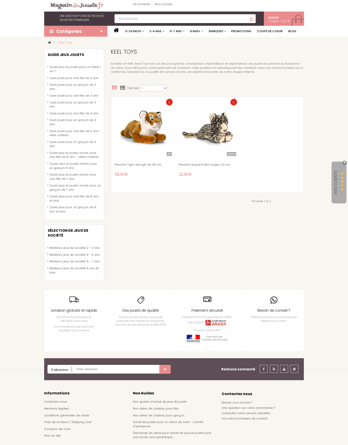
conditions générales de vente (66, 415)
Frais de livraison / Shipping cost (67, 422)
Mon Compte (163, 4)
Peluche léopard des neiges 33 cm (204, 165)
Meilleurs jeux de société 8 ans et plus (74, 270)
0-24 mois (133, 31)
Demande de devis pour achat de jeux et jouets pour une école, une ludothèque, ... (172, 435)
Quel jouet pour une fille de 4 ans (73, 113)
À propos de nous (57, 429)
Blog (292, 31)
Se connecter (141, 4)
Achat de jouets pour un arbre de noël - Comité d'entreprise (168, 424)
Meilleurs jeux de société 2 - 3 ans (74, 248)
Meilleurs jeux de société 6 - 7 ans (74, 261)
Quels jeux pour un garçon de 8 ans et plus (72, 209)
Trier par (133, 88)
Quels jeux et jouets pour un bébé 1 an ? (75, 69)
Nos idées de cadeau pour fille (155, 408)
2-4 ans (155, 31)
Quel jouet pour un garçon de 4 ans (72, 122)
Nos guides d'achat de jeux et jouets (159, 402)
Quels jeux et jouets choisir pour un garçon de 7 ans (75, 187)
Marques (216, 31)
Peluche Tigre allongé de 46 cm (138, 165)
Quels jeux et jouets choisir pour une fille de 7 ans (72, 176)
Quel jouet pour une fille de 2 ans (73, 78)
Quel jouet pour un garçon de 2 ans (72, 87)
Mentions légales (56, 408)
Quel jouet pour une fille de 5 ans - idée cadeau (75, 133)
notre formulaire (76, 20)
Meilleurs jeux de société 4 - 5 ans (74, 255)
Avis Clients (336, 182)
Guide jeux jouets (66, 54)
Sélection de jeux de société (68, 233)
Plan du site (52, 435)
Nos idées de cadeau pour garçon (158, 415)
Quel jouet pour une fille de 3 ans (73, 95)
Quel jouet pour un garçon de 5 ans (72, 144)
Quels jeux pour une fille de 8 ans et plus (74, 198)
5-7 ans (176, 31)
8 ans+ (195, 31)
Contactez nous (55, 402)
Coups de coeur (270, 31)
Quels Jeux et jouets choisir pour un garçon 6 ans (73, 166)
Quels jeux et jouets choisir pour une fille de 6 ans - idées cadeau (74, 155)
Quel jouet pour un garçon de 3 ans (72, 104)
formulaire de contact (251, 418)
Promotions (241, 31)
